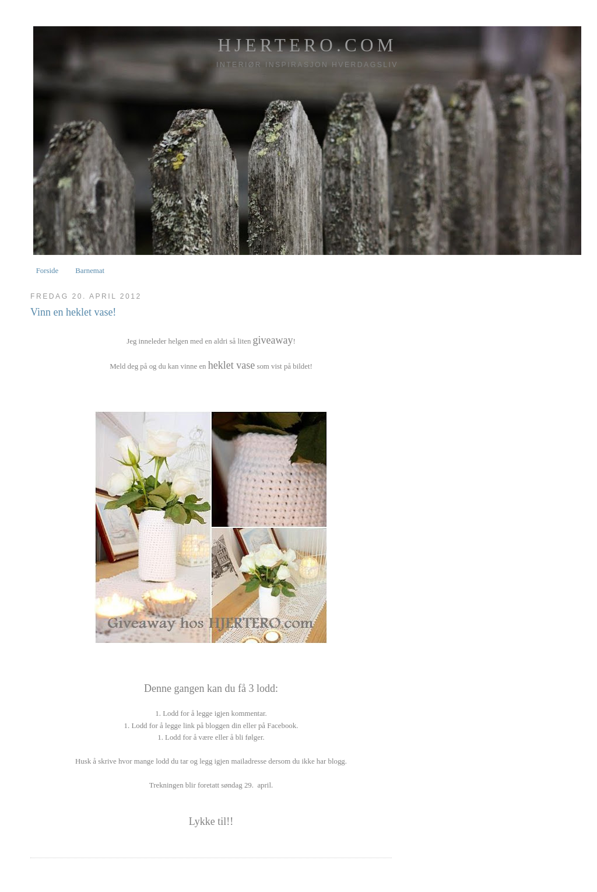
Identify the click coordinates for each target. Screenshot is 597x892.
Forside (47, 271)
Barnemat (89, 271)
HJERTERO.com (306, 45)
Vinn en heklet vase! (73, 312)
